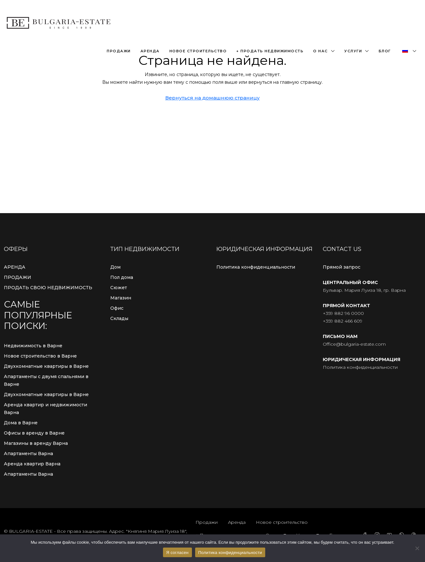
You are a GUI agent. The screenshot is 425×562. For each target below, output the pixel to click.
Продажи (119, 51)
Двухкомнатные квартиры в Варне (46, 366)
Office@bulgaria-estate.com (354, 344)
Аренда (150, 51)
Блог (385, 51)
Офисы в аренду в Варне (34, 433)
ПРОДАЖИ (17, 277)
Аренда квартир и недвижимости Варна (45, 408)
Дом (115, 267)
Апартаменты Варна (28, 453)
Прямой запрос (341, 267)
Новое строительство (198, 51)
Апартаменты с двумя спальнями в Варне (46, 380)
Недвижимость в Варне (33, 346)
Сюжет (118, 287)
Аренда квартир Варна (32, 464)
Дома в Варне (21, 423)
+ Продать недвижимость (269, 51)
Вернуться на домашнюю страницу (212, 98)
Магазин (120, 298)
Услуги (353, 51)
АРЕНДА (14, 267)
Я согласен (177, 552)
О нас (320, 51)
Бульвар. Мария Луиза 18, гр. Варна (364, 290)
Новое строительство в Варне (40, 356)
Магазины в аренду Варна (36, 443)
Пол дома (121, 277)
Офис (116, 308)
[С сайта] (417, 548)
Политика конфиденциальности (255, 267)
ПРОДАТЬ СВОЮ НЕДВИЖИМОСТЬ (48, 287)
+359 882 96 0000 (343, 313)
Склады (119, 318)
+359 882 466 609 (342, 321)
